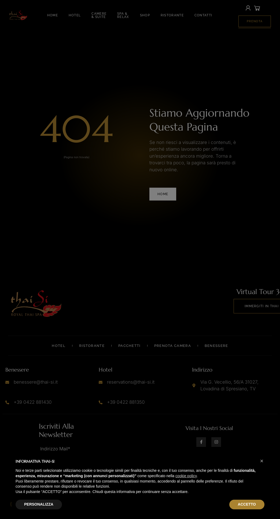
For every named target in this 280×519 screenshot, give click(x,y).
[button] (261, 461)
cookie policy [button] (186, 476)
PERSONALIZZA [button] (38, 504)
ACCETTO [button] (247, 504)
